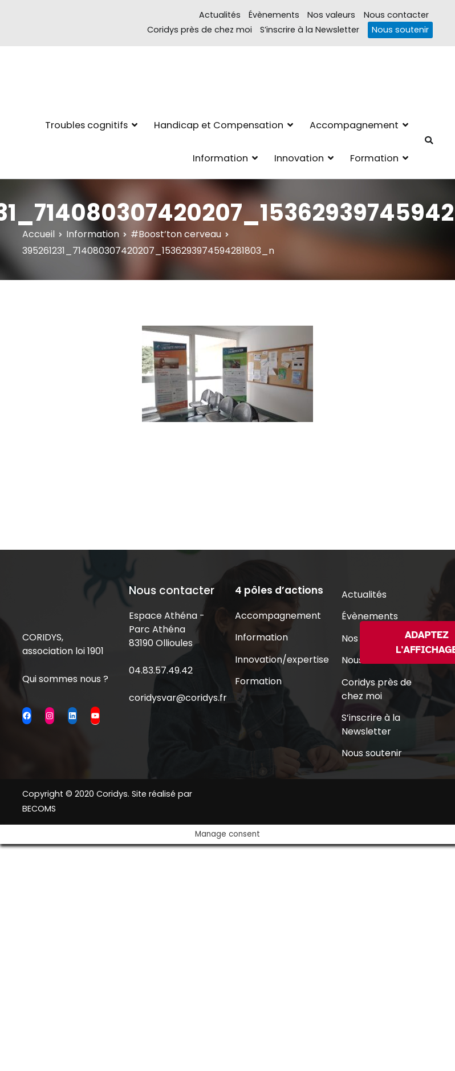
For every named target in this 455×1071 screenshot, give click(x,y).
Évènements (274, 15)
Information (220, 158)
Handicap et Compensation (218, 125)
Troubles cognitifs (86, 125)
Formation (374, 158)
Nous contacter (396, 15)
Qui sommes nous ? (65, 678)
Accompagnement (354, 125)
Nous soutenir (400, 29)
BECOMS (39, 808)
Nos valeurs (331, 15)
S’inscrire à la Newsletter (309, 29)
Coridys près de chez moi (199, 29)
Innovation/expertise (280, 659)
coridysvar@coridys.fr (178, 697)
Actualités (220, 15)
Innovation (299, 158)
